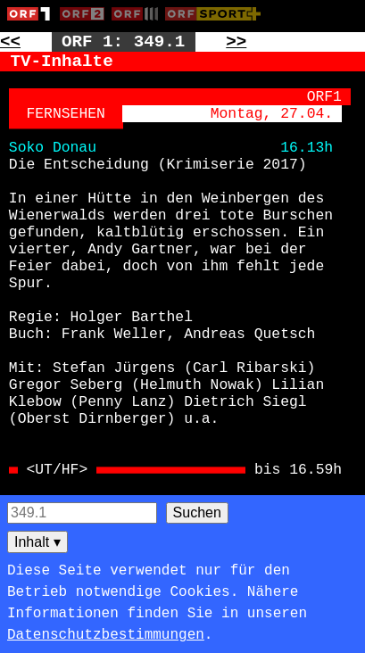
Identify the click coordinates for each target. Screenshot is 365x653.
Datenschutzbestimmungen (105, 635)
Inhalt (37, 542)
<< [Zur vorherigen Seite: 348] (10, 42)
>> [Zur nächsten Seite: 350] (236, 42)
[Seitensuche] (82, 513)
